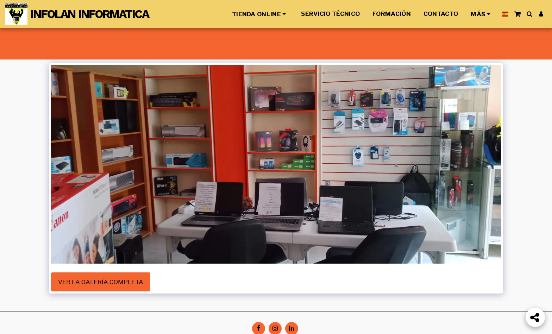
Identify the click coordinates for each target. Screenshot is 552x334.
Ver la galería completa (100, 281)
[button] (517, 14)
